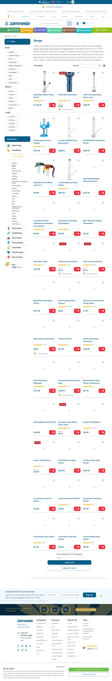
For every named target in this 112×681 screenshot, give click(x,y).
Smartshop (17, 238)
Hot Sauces (15, 193)
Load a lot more (69, 568)
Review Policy (71, 646)
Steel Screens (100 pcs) (92, 261)
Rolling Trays (15, 211)
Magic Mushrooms (41, 640)
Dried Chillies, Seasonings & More (19, 182)
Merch (38, 647)
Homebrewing (16, 191)
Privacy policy (60, 666)
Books (14, 168)
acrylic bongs (54, 49)
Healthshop (17, 233)
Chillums (14, 173)
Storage (14, 219)
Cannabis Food (16, 171)
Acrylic (11, 91)
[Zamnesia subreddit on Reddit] (22, 650)
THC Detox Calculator (18, 156)
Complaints (70, 653)
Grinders (14, 188)
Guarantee (70, 649)
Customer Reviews (57, 640)
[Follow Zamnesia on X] (30, 646)
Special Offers (40, 650)
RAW (13, 204)
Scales (14, 213)
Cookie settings (88, 674)
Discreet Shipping (57, 656)
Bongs (14, 166)
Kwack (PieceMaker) (42, 460)
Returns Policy (71, 642)
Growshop (16, 247)
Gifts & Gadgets (16, 186)
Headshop (16, 150)
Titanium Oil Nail (65, 339)
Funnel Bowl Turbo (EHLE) (44, 537)
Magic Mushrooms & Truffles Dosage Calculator (88, 631)
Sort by (75, 66)
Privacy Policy (30, 601)
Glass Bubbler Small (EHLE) (45, 422)
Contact (69, 623)
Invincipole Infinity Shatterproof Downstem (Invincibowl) (43, 223)
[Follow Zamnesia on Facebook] (18, 646)
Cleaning (14, 176)
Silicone (11, 101)
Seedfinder (55, 623)
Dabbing (14, 179)
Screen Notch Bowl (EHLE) (69, 498)
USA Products (16, 224)
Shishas (14, 216)
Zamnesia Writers (57, 649)
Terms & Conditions (73, 633)
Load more (69, 562)
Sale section (17, 257)
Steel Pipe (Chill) (40, 261)
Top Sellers (55, 633)
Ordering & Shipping (73, 630)
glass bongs (43, 49)
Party (13, 199)
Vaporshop (17, 228)
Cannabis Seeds (41, 623)
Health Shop (40, 633)
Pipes (13, 201)
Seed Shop (16, 145)
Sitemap (54, 659)
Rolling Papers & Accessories (17, 207)
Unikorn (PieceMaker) (92, 422)
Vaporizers (39, 630)
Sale (37, 654)
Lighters (14, 196)
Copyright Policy (72, 656)
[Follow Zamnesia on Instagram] (22, 646)
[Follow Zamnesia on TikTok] (18, 650)
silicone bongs (69, 49)
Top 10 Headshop (17, 154)
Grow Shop (39, 644)
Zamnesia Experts (57, 653)
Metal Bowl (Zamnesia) (67, 95)
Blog (53, 627)
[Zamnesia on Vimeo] (26, 646)
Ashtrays (14, 163)
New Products (56, 630)
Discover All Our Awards (86, 610)
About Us (54, 637)
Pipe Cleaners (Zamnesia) (44, 339)
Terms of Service (41, 601)
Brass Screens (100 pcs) (67, 261)
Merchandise (17, 252)
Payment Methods (72, 627)
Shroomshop (17, 242)
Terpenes (14, 221)
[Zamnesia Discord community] (26, 650)
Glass (10, 98)
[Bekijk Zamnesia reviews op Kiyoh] (8, 264)
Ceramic (11, 95)
